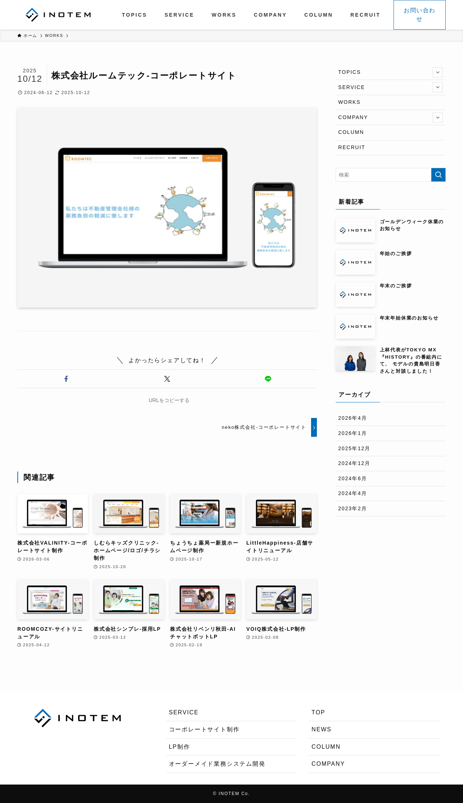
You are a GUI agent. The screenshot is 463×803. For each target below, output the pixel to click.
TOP (318, 712)
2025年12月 (354, 448)
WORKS (349, 102)
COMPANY (390, 118)
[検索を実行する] (438, 175)
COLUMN (351, 132)
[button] (66, 379)
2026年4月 (352, 418)
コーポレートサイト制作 (204, 729)
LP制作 (179, 747)
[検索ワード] (391, 175)
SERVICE (390, 87)
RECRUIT (351, 147)
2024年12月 (354, 463)
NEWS (321, 729)
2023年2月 (352, 508)
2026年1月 (352, 433)
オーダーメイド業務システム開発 (217, 764)
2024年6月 (352, 478)
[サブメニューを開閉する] (438, 72)
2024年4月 (352, 493)
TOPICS (390, 72)
